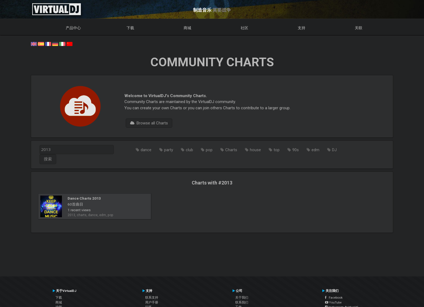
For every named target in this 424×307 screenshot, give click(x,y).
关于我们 (241, 297)
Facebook (334, 297)
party (168, 149)
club (189, 149)
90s (295, 149)
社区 (244, 28)
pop (209, 149)
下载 (130, 28)
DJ (334, 149)
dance (146, 149)
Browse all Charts (149, 123)
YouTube (333, 302)
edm (315, 149)
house (255, 149)
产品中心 (73, 28)
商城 (187, 28)
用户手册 (151, 302)
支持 (301, 28)
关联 (358, 28)
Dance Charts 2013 (84, 198)
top (277, 149)
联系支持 (151, 297)
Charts (231, 149)
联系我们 (241, 302)
